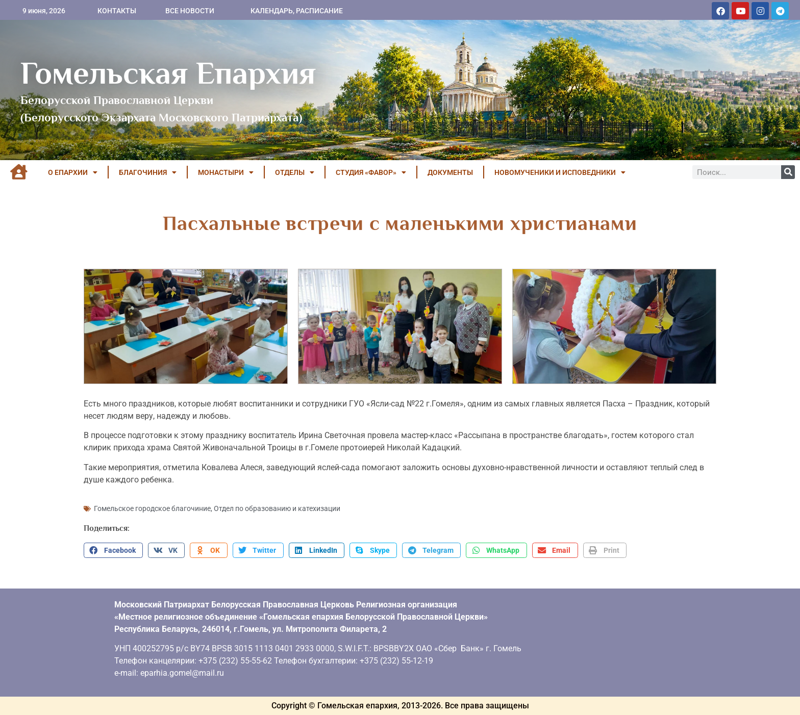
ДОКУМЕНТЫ (450, 172)
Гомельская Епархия (168, 73)
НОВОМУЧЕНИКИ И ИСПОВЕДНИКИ (560, 172)
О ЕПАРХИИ (72, 172)
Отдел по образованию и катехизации (277, 508)
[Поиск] (788, 172)
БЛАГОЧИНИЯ (148, 172)
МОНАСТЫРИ (226, 172)
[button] (113, 550)
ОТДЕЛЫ (294, 172)
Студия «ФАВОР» (371, 172)
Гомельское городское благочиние (152, 508)
